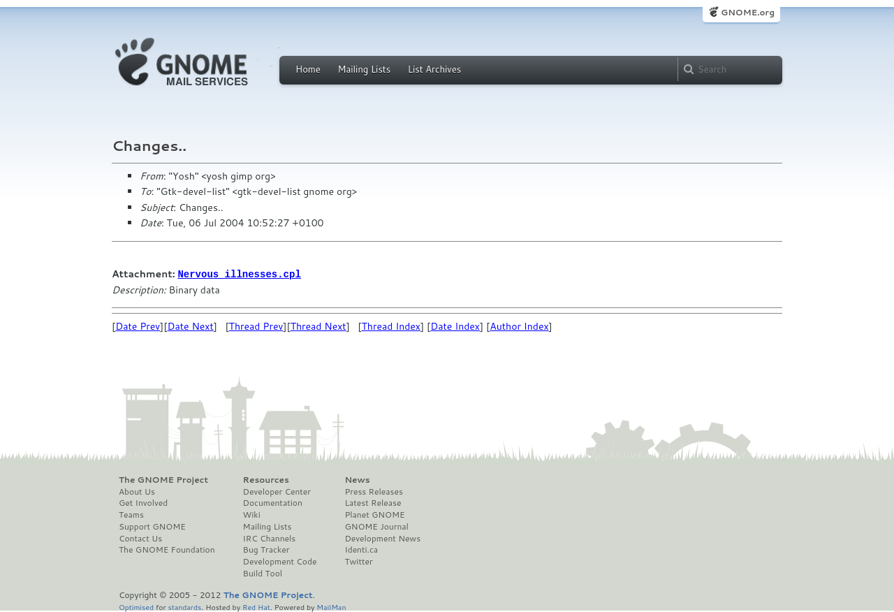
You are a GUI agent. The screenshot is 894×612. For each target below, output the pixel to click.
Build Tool (262, 572)
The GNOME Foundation (167, 549)
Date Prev (137, 326)
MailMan (331, 606)
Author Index (519, 326)
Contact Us (140, 538)
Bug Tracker (266, 549)
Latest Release (372, 502)
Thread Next (318, 326)
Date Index (455, 326)
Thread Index (391, 326)
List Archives (434, 69)
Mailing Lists (363, 69)
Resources (266, 479)
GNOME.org (748, 12)
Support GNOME (152, 526)
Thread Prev (256, 326)
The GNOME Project (163, 479)
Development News (382, 538)
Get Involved (143, 502)
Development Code (280, 561)
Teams (131, 514)
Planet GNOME (374, 514)
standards (184, 606)
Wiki (252, 514)
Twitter (358, 561)
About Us (137, 491)
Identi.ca (361, 549)
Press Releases (373, 491)
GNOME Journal (376, 526)
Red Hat (256, 606)
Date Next (190, 326)
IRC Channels (269, 538)
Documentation (272, 502)
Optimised (136, 606)
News (356, 479)
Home (308, 69)
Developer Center (277, 491)
